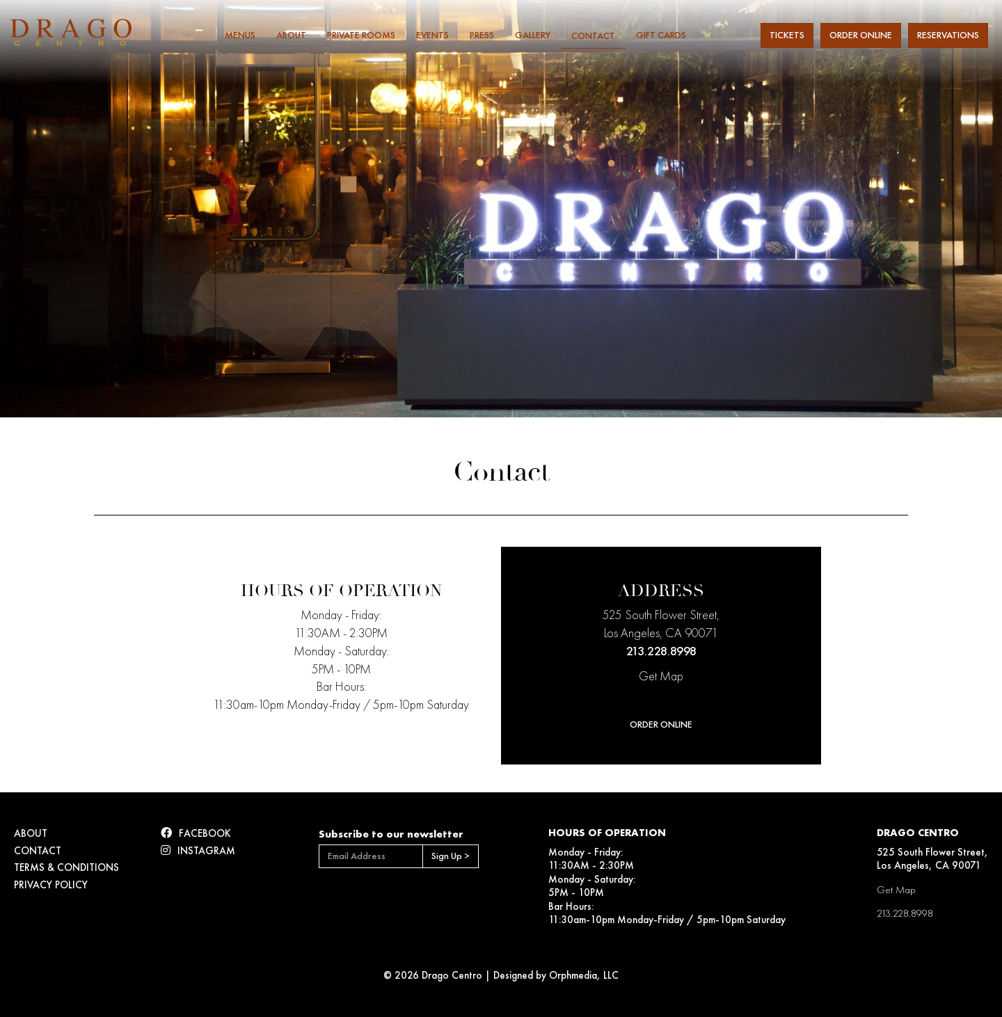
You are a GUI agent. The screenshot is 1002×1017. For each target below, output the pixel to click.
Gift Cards (661, 35)
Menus (240, 35)
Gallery (532, 35)
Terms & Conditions (66, 867)
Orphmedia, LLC (584, 975)
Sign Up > (450, 856)
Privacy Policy (51, 885)
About (291, 35)
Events (432, 35)
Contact (593, 36)
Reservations (948, 35)
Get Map (661, 676)
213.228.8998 (661, 651)
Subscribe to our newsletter (391, 833)
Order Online (860, 35)
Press (482, 35)
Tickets (787, 35)
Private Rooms (361, 35)
